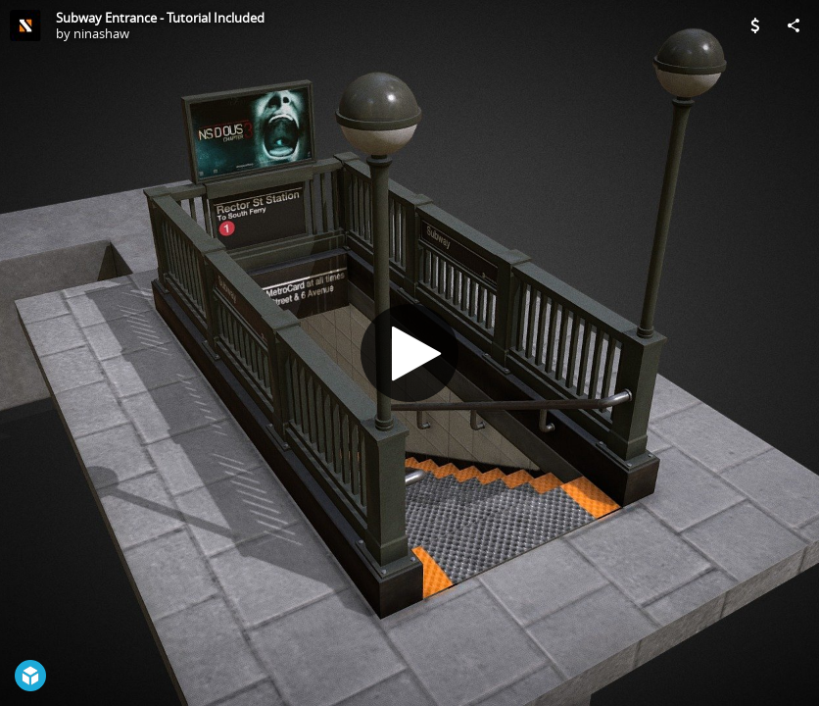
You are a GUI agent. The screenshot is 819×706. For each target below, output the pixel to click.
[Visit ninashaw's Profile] (25, 25)
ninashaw (101, 33)
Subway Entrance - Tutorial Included (160, 17)
